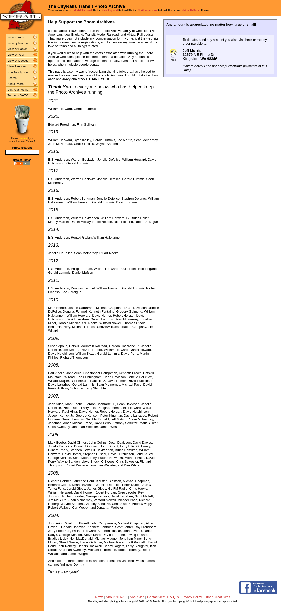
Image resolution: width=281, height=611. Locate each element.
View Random (17, 66)
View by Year (16, 54)
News (99, 597)
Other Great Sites (217, 597)
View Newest (16, 37)
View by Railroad (18, 43)
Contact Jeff (156, 597)
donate (23, 138)
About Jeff (137, 597)
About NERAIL (116, 597)
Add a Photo (16, 83)
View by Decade (18, 60)
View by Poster (17, 48)
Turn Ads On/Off (18, 95)
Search (12, 78)
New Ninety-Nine (18, 72)
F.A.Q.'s (173, 597)
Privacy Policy (191, 597)
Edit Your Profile (18, 89)
